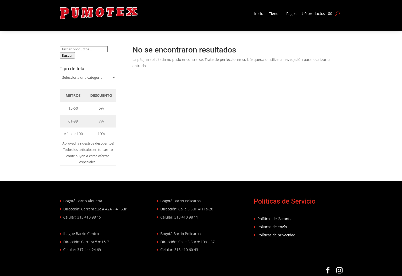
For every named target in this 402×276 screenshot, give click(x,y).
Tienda (274, 13)
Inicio (258, 13)
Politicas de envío (272, 226)
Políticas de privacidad (276, 234)
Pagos (291, 13)
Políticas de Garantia (275, 218)
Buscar (67, 55)
